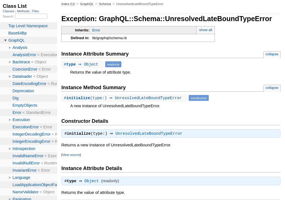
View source (71, 155)
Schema (105, 4)
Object (93, 182)
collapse (272, 54)
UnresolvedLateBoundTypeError (150, 134)
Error (96, 30)
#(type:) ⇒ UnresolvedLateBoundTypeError (124, 98)
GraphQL (87, 4)
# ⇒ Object (83, 64)
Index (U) (68, 4)
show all (205, 30)
